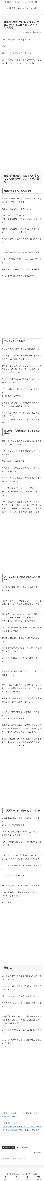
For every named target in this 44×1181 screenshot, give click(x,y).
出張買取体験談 (22, 1147)
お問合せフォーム (9, 1117)
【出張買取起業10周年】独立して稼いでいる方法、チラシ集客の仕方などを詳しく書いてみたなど (22, 1130)
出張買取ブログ (8, 1147)
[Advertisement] (22, 97)
